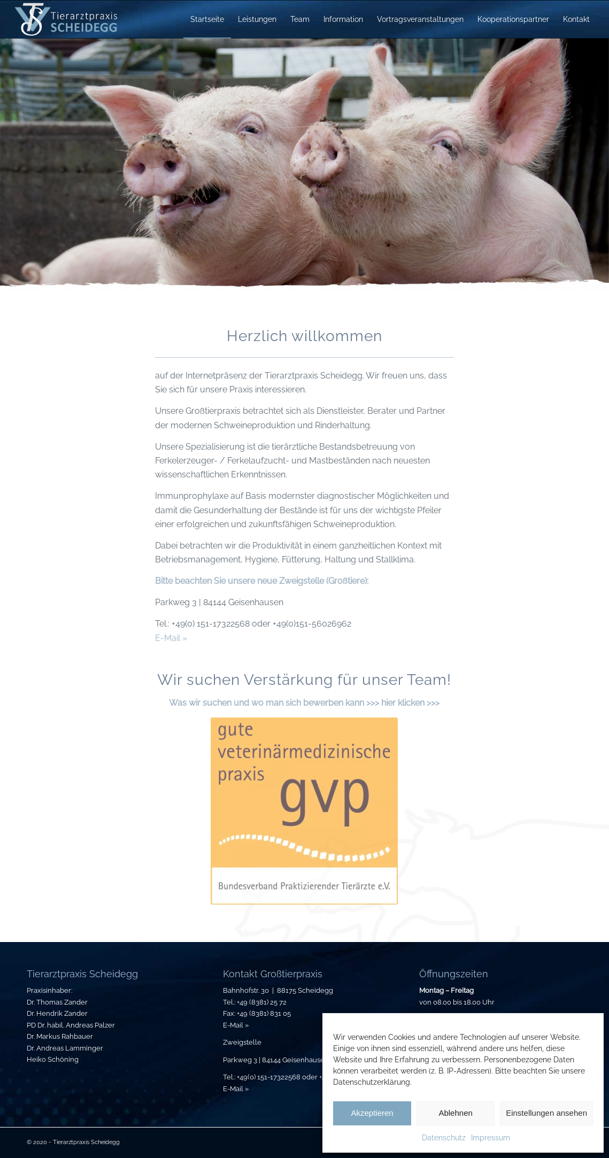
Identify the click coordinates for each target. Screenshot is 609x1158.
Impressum (490, 1137)
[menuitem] (207, 19)
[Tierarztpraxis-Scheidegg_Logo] (66, 19)
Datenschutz (444, 1137)
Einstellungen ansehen (546, 1112)
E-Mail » (171, 638)
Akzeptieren (372, 1112)
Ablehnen (455, 1112)
